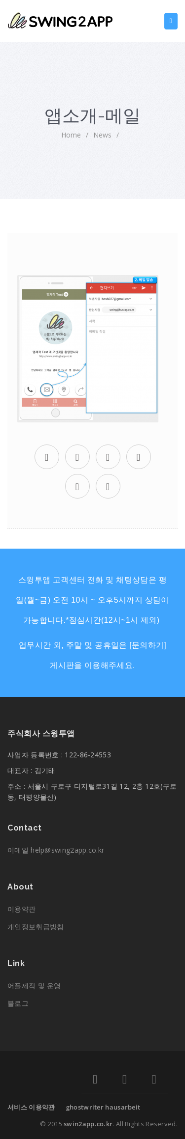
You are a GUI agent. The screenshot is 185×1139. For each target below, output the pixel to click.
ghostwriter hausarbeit (103, 1107)
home (71, 134)
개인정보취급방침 (35, 926)
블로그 (18, 1003)
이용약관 (21, 909)
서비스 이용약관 (31, 1107)
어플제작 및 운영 (34, 985)
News (102, 134)
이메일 (55, 850)
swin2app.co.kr (88, 1123)
